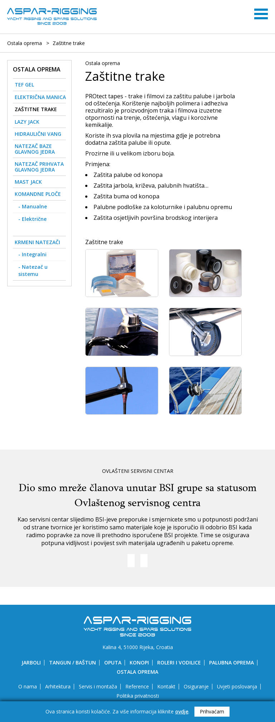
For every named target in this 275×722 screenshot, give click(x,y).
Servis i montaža (98, 686)
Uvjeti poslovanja (237, 686)
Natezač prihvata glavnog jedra (39, 166)
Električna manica (40, 97)
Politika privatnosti (137, 695)
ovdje (181, 711)
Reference (137, 686)
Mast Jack (28, 181)
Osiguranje (196, 686)
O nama (27, 686)
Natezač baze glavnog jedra (35, 149)
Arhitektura (58, 686)
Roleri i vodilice (179, 662)
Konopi (139, 662)
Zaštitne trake (69, 43)
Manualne (34, 206)
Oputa (112, 662)
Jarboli (31, 662)
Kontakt (166, 686)
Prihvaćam (212, 711)
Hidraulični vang (38, 133)
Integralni (34, 254)
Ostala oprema (24, 43)
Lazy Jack (27, 121)
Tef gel (24, 84)
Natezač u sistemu (33, 270)
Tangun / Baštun (72, 662)
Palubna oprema (231, 662)
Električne (34, 219)
